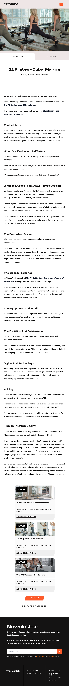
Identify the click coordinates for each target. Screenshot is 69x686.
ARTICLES (55, 678)
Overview (17, 56)
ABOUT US (55, 670)
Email (10, 647)
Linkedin (33, 670)
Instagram (34, 673)
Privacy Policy (40, 656)
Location (52, 56)
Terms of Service (51, 656)
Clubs (53, 680)
